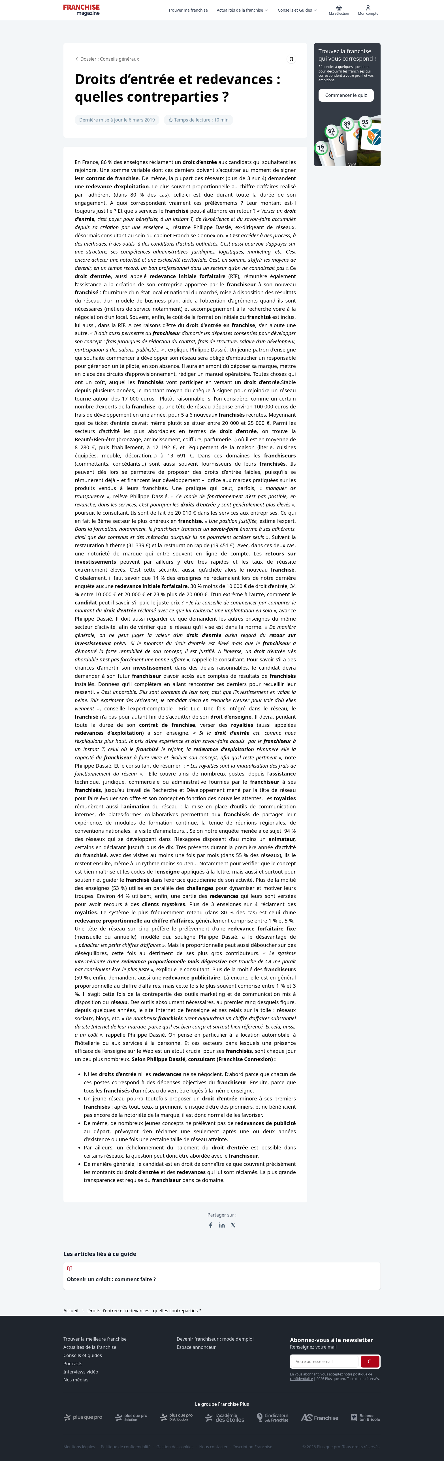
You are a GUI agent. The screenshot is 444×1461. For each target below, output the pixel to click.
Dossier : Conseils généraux (107, 59)
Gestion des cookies (175, 1446)
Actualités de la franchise (89, 1347)
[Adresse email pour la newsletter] (324, 1362)
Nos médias (75, 1380)
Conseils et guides (82, 1355)
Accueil (70, 1310)
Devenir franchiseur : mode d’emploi (215, 1339)
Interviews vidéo (80, 1372)
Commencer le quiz (346, 95)
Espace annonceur (196, 1347)
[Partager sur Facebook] (210, 1225)
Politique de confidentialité (126, 1446)
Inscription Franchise (252, 1446)
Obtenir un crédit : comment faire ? (111, 1279)
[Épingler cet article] (291, 58)
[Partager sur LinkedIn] (222, 1225)
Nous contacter (213, 1446)
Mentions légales (79, 1446)
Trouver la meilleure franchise (95, 1339)
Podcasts (72, 1364)
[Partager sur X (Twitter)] (233, 1225)
